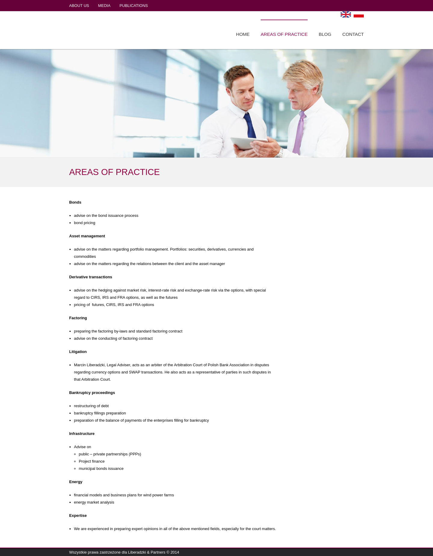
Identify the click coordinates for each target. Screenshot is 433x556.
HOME (243, 34)
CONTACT (353, 34)
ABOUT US (79, 5)
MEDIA (104, 5)
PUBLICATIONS (133, 5)
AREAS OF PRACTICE (284, 34)
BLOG (325, 34)
